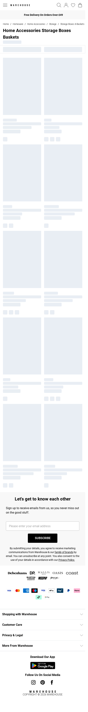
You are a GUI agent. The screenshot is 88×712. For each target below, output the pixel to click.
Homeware (18, 24)
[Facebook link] (52, 682)
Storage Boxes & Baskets (72, 24)
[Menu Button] (5, 5)
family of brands (64, 552)
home (6, 24)
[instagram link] (33, 682)
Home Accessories (36, 24)
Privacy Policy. (66, 559)
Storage (52, 24)
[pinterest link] (42, 682)
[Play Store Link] (42, 665)
